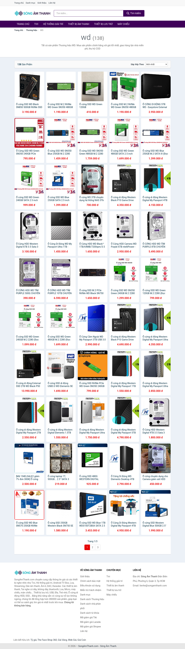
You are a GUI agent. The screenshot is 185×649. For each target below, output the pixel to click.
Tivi (36, 24)
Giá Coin (81, 640)
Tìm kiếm (134, 13)
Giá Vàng (62, 640)
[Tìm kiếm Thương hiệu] (88, 13)
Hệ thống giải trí (53, 24)
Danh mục (30, 3)
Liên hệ (52, 3)
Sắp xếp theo (137, 64)
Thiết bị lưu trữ (103, 24)
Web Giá (72, 640)
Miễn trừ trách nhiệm (90, 590)
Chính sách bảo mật (90, 581)
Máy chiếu (123, 24)
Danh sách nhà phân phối (90, 606)
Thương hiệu (31, 30)
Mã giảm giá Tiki (88, 617)
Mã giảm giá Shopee (90, 626)
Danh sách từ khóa (89, 613)
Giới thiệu (41, 3)
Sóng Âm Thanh (108, 646)
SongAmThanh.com (88, 646)
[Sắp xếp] (157, 64)
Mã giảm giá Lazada (90, 622)
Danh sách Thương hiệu (92, 599)
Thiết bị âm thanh (78, 24)
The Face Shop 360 (47, 640)
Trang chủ (19, 3)
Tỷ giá (33, 640)
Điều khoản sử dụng (90, 585)
